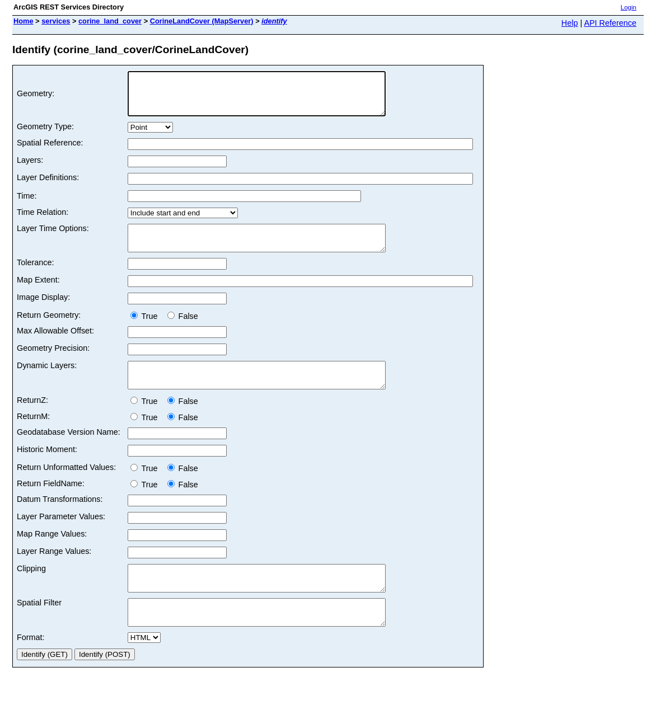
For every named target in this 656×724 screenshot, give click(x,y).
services (55, 21)
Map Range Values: (52, 552)
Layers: (30, 168)
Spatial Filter (39, 626)
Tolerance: (35, 275)
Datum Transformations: (60, 517)
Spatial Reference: (50, 151)
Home (23, 21)
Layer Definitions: (48, 185)
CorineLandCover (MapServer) (202, 21)
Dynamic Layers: (47, 378)
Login (628, 7)
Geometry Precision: (53, 361)
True (146, 329)
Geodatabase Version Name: (68, 450)
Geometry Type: (45, 134)
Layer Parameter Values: (61, 534)
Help (569, 22)
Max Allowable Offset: (55, 344)
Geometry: (35, 97)
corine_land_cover (110, 21)
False (182, 329)
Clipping (31, 586)
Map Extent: (38, 293)
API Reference (610, 22)
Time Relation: (42, 220)
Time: (26, 204)
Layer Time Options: (53, 236)
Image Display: (43, 310)
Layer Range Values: (54, 569)
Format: (31, 665)
